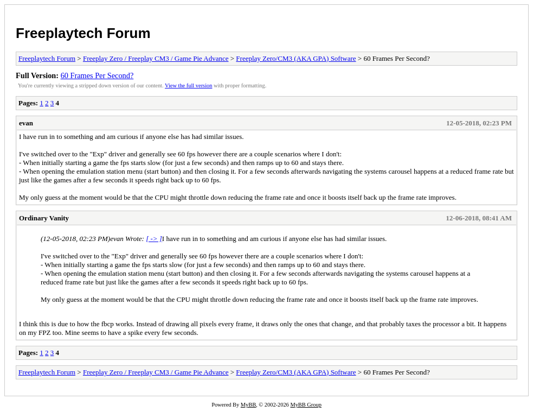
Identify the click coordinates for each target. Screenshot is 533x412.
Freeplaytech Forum (83, 33)
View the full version (188, 85)
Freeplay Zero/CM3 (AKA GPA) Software (296, 58)
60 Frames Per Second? (97, 75)
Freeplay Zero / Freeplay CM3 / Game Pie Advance (156, 58)
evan (26, 123)
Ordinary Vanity (44, 218)
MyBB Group (305, 405)
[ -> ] (154, 238)
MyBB (248, 405)
